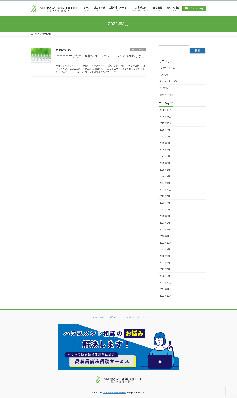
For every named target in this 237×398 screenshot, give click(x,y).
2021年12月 (165, 282)
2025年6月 (165, 136)
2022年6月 (165, 262)
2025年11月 (165, 116)
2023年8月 (165, 196)
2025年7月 (165, 130)
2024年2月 (165, 176)
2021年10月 (165, 296)
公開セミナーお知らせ (171, 81)
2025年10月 (165, 123)
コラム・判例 (97, 317)
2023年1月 (165, 229)
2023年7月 (165, 203)
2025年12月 (165, 110)
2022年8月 (165, 256)
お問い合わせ (194, 8)
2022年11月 (165, 236)
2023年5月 (165, 216)
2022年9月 (165, 249)
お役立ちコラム (167, 68)
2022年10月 (165, 243)
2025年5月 (165, 143)
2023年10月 (165, 189)
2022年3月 (165, 269)
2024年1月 (165, 183)
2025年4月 (165, 149)
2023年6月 (165, 209)
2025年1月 (165, 169)
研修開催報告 (138, 49)
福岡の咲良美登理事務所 (114, 392)
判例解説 (164, 88)
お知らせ (164, 74)
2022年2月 (165, 276)
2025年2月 (165, 163)
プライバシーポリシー (135, 317)
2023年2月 (165, 222)
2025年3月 (165, 156)
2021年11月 (165, 289)
